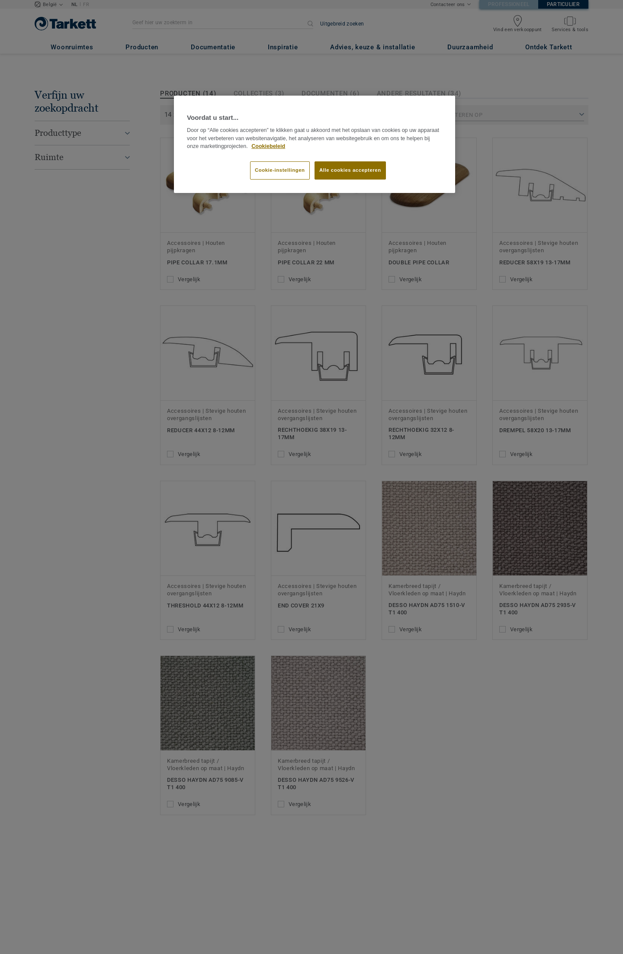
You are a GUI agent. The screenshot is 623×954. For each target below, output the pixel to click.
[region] (314, 144)
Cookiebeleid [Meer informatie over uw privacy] (268, 146)
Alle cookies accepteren (350, 170)
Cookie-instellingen (280, 170)
